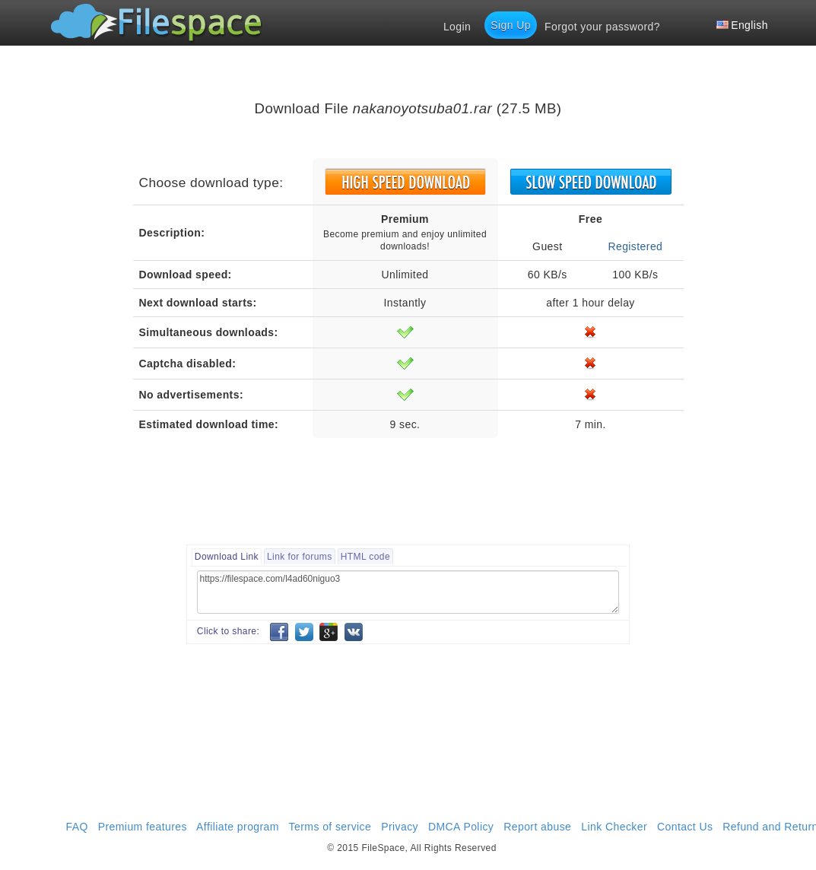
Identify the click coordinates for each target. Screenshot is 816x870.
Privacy (399, 827)
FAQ (77, 827)
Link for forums (299, 556)
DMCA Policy (461, 827)
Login (457, 27)
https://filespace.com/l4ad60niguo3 (407, 592)
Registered (635, 246)
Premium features (142, 827)
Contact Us (685, 827)
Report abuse (537, 827)
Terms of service (330, 827)
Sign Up (511, 25)
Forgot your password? (602, 27)
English (742, 25)
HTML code (365, 556)
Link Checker (614, 827)
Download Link (227, 556)
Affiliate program (237, 827)
